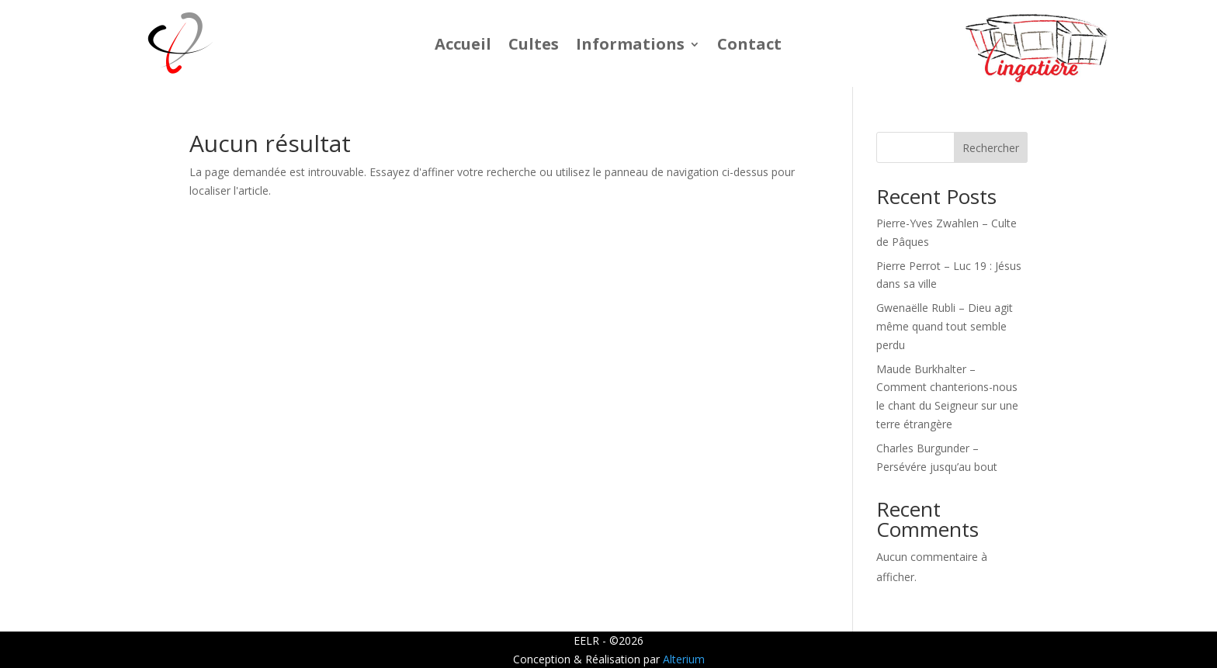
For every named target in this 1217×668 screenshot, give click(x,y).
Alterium (684, 659)
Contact (749, 46)
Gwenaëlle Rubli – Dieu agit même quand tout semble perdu (944, 326)
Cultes (533, 46)
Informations (630, 46)
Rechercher (990, 147)
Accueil (463, 46)
